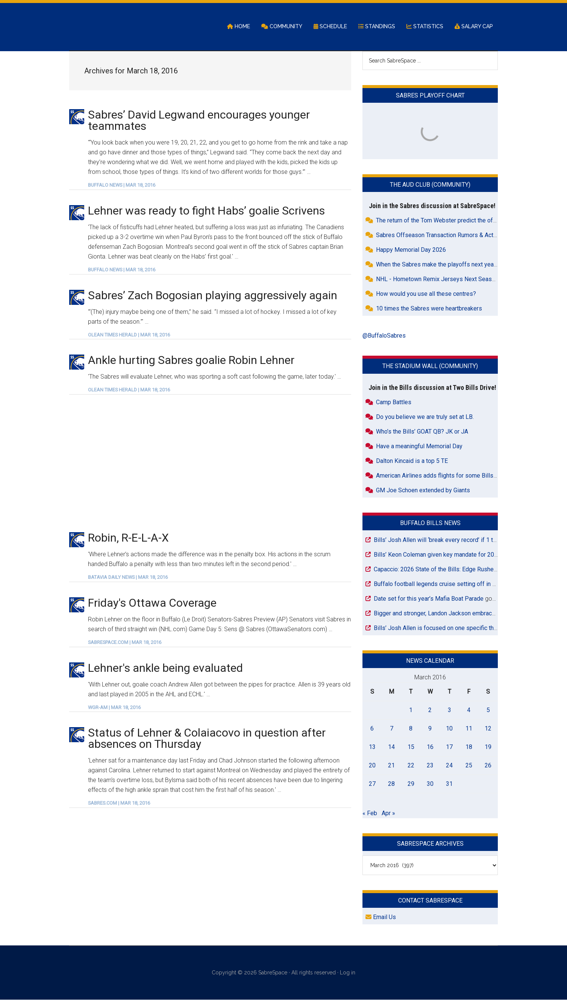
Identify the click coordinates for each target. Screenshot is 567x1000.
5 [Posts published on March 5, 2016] (488, 710)
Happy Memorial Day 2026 (411, 250)
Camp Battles (393, 402)
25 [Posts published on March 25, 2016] (468, 765)
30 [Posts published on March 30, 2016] (430, 784)
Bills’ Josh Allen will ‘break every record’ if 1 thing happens (451, 540)
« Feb (369, 813)
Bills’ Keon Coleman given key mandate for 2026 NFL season (454, 555)
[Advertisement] (210, 463)
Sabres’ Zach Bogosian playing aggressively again (212, 295)
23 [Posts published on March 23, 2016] (430, 765)
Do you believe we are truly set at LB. (425, 417)
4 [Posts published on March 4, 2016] (468, 710)
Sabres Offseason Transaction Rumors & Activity (440, 235)
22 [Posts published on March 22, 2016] (411, 765)
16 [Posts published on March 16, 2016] (430, 747)
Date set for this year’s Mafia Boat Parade (429, 599)
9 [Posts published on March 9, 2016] (430, 728)
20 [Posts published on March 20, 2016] (372, 765)
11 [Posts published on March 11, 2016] (468, 728)
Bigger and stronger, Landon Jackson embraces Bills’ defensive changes (469, 613)
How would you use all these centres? (426, 294)
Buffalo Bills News (430, 523)
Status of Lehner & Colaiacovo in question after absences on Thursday (207, 739)
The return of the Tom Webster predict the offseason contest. (456, 221)
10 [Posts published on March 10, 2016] (449, 728)
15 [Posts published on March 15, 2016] (411, 747)
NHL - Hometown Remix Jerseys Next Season (437, 279)
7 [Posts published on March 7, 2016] (391, 728)
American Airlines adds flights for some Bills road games (451, 475)
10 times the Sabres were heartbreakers (429, 309)
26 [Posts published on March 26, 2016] (488, 765)
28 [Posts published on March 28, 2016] (391, 784)
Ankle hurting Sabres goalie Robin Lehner (191, 360)
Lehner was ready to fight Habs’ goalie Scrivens (206, 211)
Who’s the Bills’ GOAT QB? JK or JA (422, 431)
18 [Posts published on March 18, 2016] (468, 747)
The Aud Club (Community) (430, 185)
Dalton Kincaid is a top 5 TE (412, 461)
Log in (347, 973)
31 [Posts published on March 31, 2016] (449, 784)
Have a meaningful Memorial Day (419, 446)
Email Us (380, 917)
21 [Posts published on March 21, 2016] (391, 765)
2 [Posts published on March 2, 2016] (430, 710)
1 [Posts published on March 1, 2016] (410, 710)
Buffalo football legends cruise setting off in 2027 (440, 584)
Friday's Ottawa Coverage (152, 603)
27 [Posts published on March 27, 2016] (372, 784)
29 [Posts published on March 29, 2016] (411, 784)
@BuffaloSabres (384, 336)
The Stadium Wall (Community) (430, 366)
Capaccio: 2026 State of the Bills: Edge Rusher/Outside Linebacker (461, 569)
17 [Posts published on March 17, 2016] (449, 747)
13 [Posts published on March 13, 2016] (372, 747)
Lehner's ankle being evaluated (165, 668)
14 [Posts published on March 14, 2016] (391, 747)
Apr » (388, 813)
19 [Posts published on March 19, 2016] (488, 747)
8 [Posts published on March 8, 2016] (410, 728)
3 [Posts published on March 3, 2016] (449, 710)
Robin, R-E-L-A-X (128, 538)
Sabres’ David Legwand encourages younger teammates (199, 120)
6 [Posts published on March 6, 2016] (372, 728)
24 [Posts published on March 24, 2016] (449, 765)
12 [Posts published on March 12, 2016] (488, 728)
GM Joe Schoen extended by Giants (423, 490)
